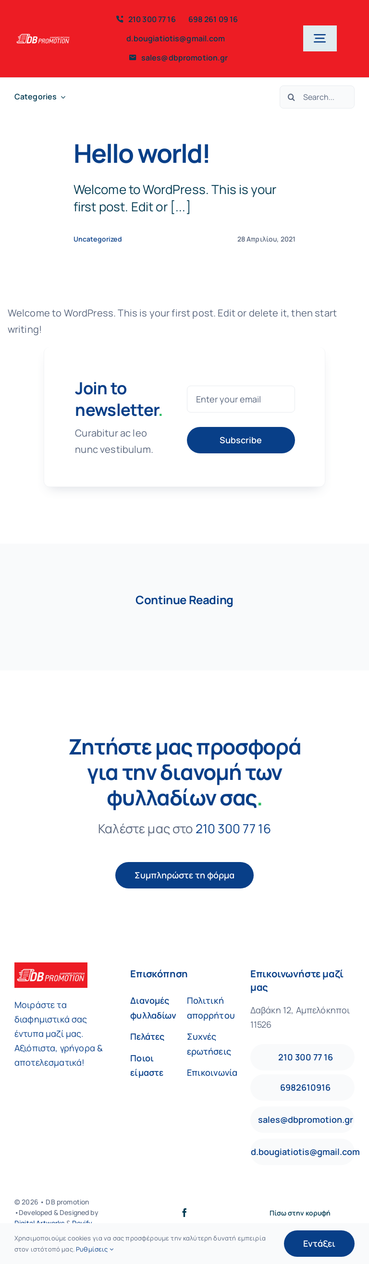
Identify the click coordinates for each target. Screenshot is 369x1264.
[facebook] (184, 1212)
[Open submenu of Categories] (61, 96)
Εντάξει (319, 1243)
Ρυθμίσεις (94, 1249)
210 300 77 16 (233, 828)
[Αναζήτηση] (291, 97)
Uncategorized (98, 238)
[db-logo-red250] (43, 33)
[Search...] (317, 97)
